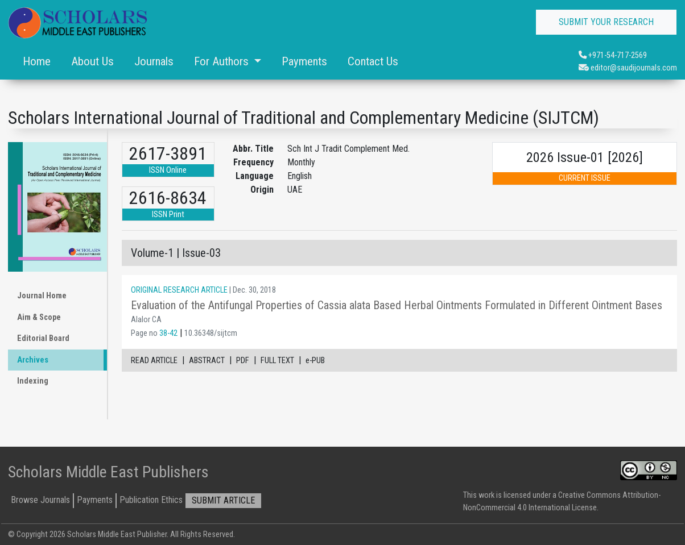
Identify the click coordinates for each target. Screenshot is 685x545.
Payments (304, 61)
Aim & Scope (39, 317)
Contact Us (373, 61)
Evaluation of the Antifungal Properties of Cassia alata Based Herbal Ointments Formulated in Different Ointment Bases (396, 305)
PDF (242, 360)
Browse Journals (40, 499)
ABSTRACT (207, 360)
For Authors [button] (222, 61)
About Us (92, 61)
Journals (154, 61)
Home (37, 61)
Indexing (32, 381)
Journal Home (42, 296)
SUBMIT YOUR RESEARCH (606, 21)
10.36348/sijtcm (210, 333)
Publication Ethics (151, 499)
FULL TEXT (277, 360)
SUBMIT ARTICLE (223, 500)
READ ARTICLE (154, 360)
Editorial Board (43, 338)
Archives (32, 360)
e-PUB (315, 360)
